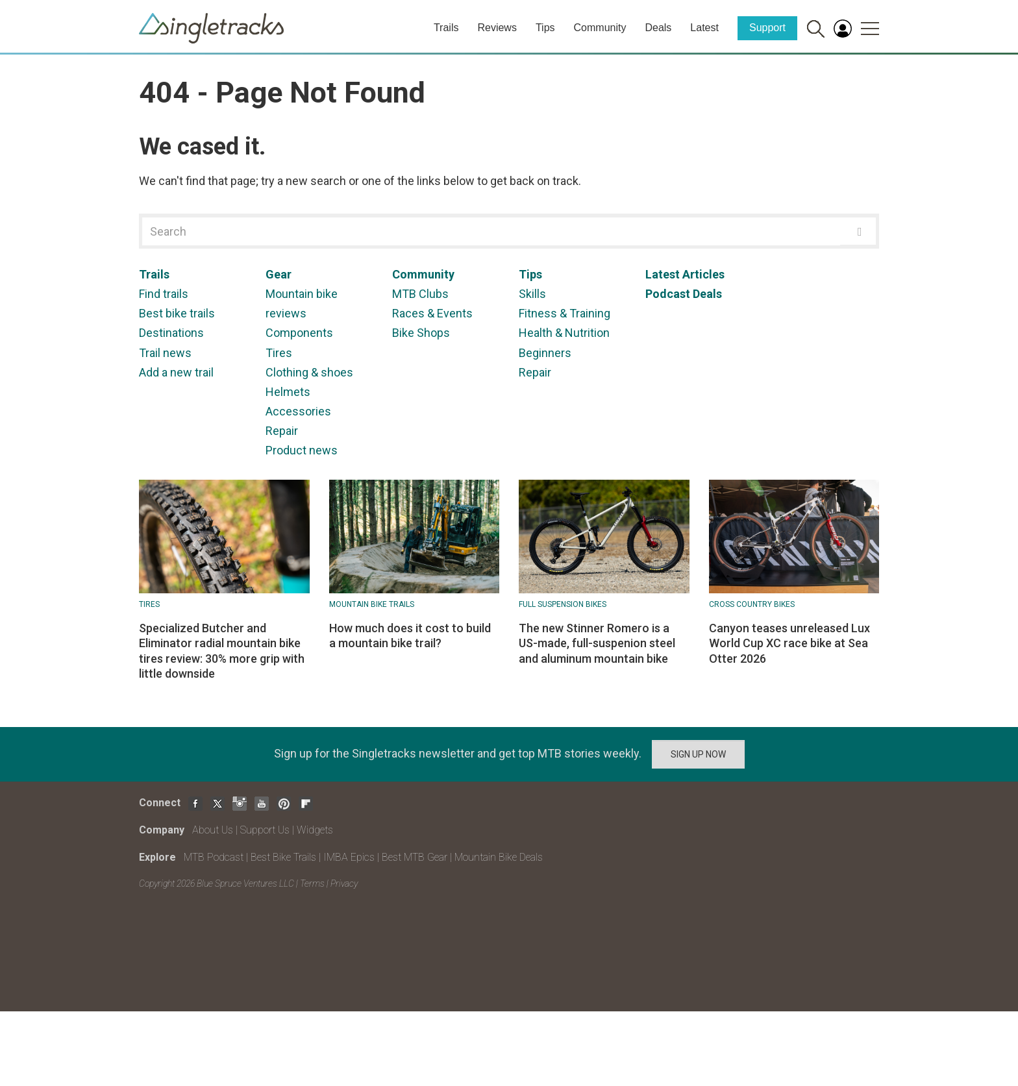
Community (600, 27)
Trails (446, 27)
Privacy (344, 883)
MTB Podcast (213, 857)
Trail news (165, 353)
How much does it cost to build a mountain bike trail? (410, 635)
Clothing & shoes (309, 372)
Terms (312, 883)
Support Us (265, 830)
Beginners (545, 353)
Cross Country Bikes (752, 604)
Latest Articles (685, 274)
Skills (532, 294)
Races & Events (432, 313)
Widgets (315, 830)
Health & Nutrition (564, 332)
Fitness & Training (564, 313)
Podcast (667, 294)
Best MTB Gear (414, 857)
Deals (658, 27)
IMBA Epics (349, 857)
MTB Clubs (420, 294)
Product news (302, 450)
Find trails (163, 294)
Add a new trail (176, 372)
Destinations (171, 332)
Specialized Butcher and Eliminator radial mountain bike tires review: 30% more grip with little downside (221, 650)
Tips (545, 27)
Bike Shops (421, 332)
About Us (212, 830)
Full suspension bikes (562, 604)
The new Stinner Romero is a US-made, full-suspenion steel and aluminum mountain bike (597, 643)
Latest (704, 27)
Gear (279, 274)
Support (767, 27)
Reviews (496, 27)
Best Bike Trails (283, 857)
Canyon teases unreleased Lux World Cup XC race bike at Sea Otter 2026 (789, 643)
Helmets (288, 392)
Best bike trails (177, 313)
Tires (279, 353)
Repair (282, 431)
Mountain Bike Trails (371, 604)
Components (299, 332)
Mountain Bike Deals (498, 857)
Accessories (298, 411)
